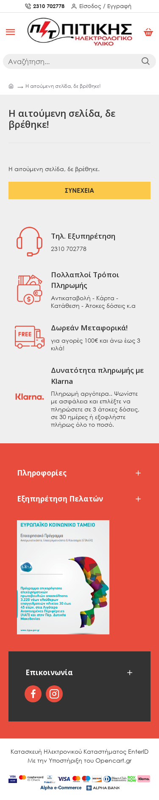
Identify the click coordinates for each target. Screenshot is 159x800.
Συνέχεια (79, 190)
